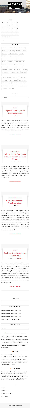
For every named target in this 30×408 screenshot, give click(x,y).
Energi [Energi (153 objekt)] (17, 56)
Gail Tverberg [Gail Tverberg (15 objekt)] (19, 61)
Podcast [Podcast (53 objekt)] (22, 80)
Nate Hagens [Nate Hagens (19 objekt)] (17, 75)
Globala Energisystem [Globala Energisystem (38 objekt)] (9, 64)
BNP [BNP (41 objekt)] (12, 50)
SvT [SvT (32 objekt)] (4, 85)
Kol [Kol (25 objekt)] (25, 69)
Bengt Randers (18, 115)
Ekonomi (13, 151)
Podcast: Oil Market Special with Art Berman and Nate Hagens (15, 156)
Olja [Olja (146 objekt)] (4, 80)
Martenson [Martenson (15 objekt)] (6, 75)
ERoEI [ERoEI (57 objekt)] (19, 58)
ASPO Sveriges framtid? (15, 310)
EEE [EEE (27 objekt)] (4, 56)
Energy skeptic (16, 368)
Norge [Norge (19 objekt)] (22, 77)
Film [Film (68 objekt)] (10, 61)
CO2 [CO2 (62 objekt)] (4, 53)
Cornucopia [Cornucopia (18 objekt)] (13, 53)
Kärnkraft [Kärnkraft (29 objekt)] (15, 72)
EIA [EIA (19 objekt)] (10, 56)
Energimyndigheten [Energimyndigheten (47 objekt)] (8, 58)
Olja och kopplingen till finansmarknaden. (15, 111)
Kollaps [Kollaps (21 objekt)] (5, 72)
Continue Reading (15, 134)
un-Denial (16, 351)
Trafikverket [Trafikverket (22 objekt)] (22, 85)
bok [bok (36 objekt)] (18, 50)
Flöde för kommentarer (7, 393)
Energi (15, 107)
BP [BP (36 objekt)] (24, 50)
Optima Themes (19, 405)
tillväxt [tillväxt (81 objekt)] (12, 85)
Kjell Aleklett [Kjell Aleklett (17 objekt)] (7, 69)
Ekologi (10, 197)
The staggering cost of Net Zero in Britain (11, 371)
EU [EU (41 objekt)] (4, 61)
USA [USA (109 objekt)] (4, 88)
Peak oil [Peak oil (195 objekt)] (13, 80)
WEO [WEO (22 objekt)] (11, 88)
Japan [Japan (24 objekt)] (12, 66)
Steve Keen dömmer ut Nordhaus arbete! (15, 201)
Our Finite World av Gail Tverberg (15, 333)
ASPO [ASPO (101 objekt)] (4, 50)
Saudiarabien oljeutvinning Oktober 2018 (15, 254)
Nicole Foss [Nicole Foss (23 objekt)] (6, 77)
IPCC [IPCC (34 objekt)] (4, 66)
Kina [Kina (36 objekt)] (19, 66)
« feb (2, 40)
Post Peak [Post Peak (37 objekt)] (6, 83)
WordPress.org (4, 396)
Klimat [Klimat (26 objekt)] (17, 69)
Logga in (3, 387)
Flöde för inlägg (5, 390)
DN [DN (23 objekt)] (21, 53)
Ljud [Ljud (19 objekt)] (23, 72)
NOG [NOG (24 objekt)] (15, 77)
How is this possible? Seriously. (8, 354)
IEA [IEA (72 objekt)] (20, 64)
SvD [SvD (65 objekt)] (24, 83)
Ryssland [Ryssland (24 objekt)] (16, 83)
